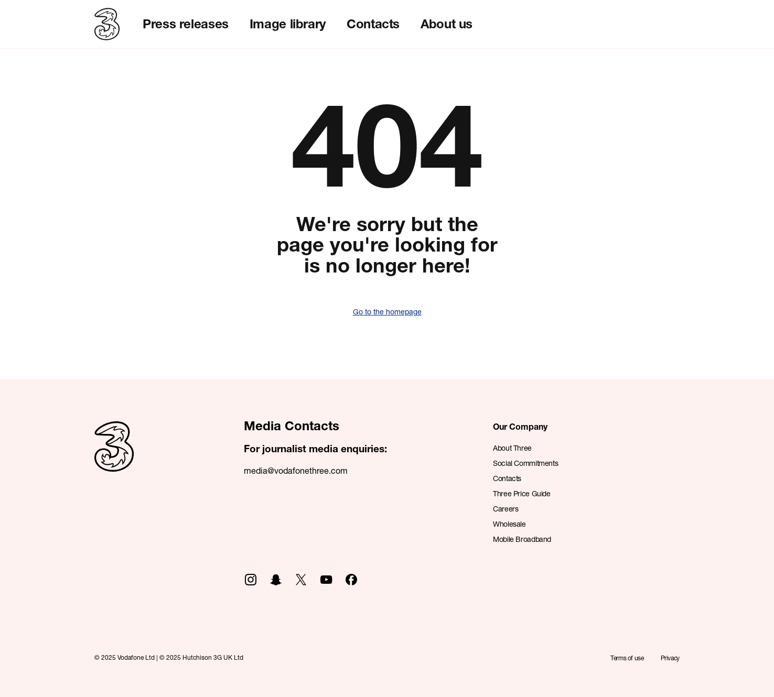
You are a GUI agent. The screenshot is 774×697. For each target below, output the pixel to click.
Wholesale (509, 523)
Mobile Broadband (522, 539)
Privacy (670, 658)
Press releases (186, 23)
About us (446, 23)
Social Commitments (525, 463)
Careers (505, 508)
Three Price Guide (522, 493)
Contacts (373, 23)
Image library (288, 23)
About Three (512, 447)
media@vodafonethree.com (296, 470)
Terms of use (627, 658)
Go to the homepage (387, 311)
